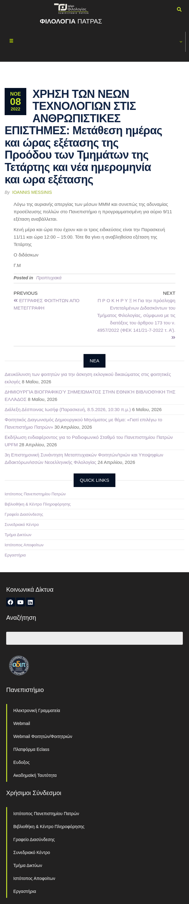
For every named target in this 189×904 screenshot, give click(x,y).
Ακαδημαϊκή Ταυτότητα (35, 775)
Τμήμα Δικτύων (18, 534)
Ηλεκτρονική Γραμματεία (36, 710)
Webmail (21, 723)
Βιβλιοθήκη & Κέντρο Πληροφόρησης (38, 504)
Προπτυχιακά (49, 277)
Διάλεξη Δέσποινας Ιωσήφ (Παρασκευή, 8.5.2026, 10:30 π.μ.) (68, 409)
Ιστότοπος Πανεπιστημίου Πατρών (35, 494)
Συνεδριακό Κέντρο (22, 524)
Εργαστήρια (15, 555)
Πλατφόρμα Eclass (31, 749)
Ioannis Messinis (32, 192)
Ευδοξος (21, 762)
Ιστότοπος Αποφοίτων (24, 545)
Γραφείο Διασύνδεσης (24, 514)
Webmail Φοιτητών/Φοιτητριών (42, 736)
